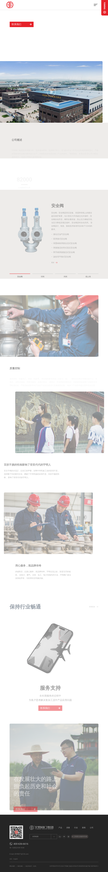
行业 (76, 828)
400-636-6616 (20, 844)
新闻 (84, 828)
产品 (60, 828)
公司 (91, 828)
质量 (68, 828)
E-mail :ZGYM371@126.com (19, 854)
